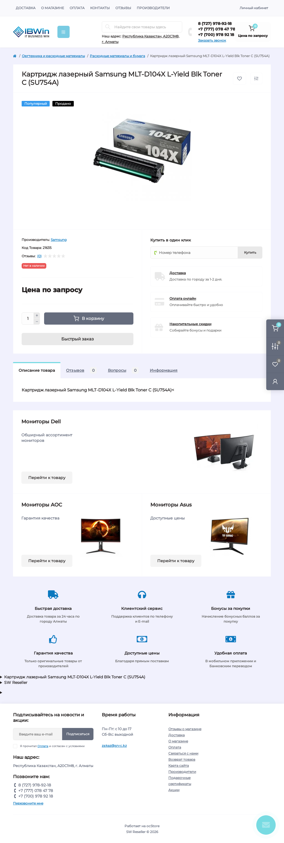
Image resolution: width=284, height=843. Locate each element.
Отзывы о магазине (184, 729)
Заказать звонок (212, 40)
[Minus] (37, 322)
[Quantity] (28, 318)
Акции (173, 790)
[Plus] (37, 315)
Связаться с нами (183, 753)
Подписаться (77, 734)
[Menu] (63, 32)
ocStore (152, 826)
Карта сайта (178, 765)
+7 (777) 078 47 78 (216, 29)
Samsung (59, 240)
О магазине (52, 8)
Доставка (26, 8)
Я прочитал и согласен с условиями (52, 746)
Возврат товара (181, 759)
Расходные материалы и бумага (117, 56)
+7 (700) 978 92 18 (216, 34)
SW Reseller (15, 682)
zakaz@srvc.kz (114, 745)
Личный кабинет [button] (254, 8)
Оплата (77, 8)
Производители (153, 8)
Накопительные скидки (190, 324)
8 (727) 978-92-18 (215, 23)
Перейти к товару (46, 477)
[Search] (108, 26)
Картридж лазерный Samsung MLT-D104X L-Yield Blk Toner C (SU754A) (74, 676)
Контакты (100, 8)
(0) (39, 256)
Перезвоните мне (28, 803)
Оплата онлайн (182, 298)
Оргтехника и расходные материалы (53, 56)
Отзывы (123, 8)
